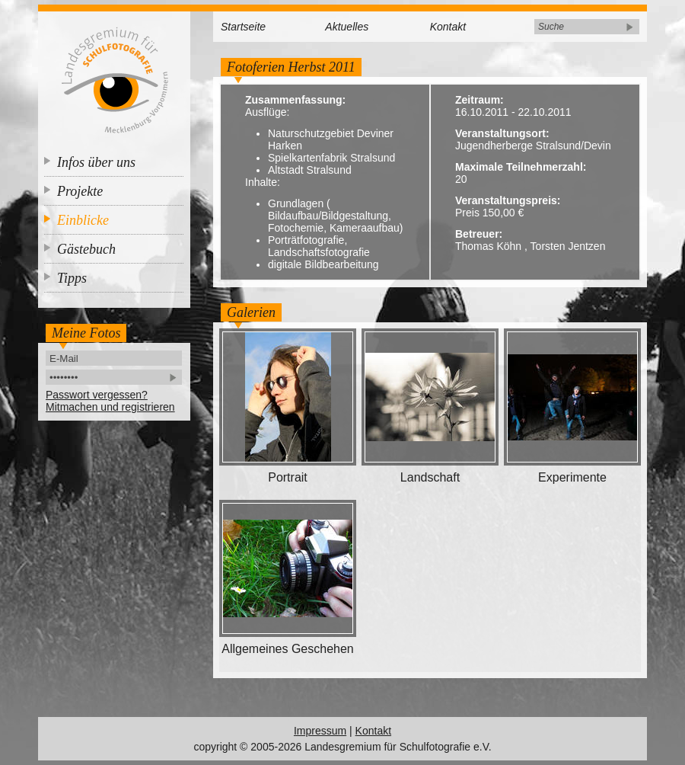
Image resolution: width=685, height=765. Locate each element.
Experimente (572, 477)
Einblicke (83, 220)
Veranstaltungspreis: (508, 200)
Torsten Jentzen (568, 246)
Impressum (320, 731)
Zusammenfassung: (295, 100)
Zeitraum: (479, 100)
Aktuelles (346, 27)
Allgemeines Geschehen (287, 648)
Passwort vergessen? (97, 395)
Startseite (243, 27)
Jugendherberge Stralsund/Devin (533, 145)
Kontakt (448, 27)
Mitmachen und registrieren (110, 407)
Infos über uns (96, 162)
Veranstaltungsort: (502, 133)
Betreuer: (478, 234)
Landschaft (430, 477)
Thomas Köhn (488, 246)
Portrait (287, 477)
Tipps (72, 278)
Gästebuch (86, 249)
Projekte (80, 191)
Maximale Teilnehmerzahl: (520, 167)
